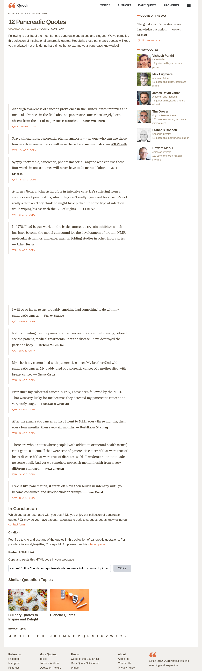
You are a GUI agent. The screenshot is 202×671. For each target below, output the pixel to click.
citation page (96, 544)
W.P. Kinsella (119, 144)
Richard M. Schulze (51, 345)
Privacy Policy (126, 667)
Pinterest (13, 667)
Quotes (11, 13)
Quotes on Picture (50, 667)
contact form (16, 524)
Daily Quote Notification (85, 663)
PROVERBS (171, 5)
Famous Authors (49, 663)
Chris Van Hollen (94, 121)
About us (123, 658)
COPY (122, 568)
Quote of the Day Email (85, 658)
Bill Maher (88, 209)
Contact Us (124, 663)
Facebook (14, 658)
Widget (75, 667)
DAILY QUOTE (147, 5)
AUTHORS (124, 5)
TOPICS (105, 5)
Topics (20, 13)
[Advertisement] (69, 76)
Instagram (14, 663)
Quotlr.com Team (52, 28)
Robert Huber (25, 244)
